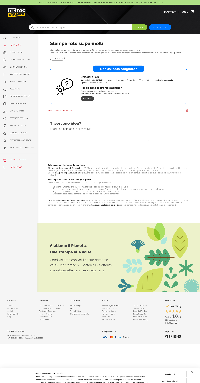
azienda (10, 305)
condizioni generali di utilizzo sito (51, 305)
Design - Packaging (140, 319)
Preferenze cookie (46, 316)
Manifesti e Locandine (16, 74)
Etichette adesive (14, 81)
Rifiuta (170, 373)
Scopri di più (57, 58)
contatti (10, 311)
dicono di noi (12, 308)
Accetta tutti (170, 360)
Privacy (41, 314)
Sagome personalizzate (17, 140)
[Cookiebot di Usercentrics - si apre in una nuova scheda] (19, 378)
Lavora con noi (13, 314)
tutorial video (75, 311)
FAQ (71, 308)
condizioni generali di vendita (50, 308)
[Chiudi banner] (192, 358)
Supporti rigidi (13, 52)
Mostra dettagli (126, 378)
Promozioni (11, 38)
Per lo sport (12, 45)
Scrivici (87, 98)
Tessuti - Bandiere (14, 103)
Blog (9, 316)
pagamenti (52, 311)
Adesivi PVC (11, 89)
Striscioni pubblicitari (109, 308)
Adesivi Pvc (106, 316)
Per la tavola (12, 167)
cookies (49, 314)
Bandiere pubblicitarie (16, 96)
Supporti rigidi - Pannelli (111, 305)
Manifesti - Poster (108, 314)
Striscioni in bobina (15, 67)
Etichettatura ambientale (79, 314)
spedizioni (43, 311)
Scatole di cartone (15, 133)
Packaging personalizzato (18, 147)
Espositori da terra (15, 118)
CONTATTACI (160, 27)
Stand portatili (13, 111)
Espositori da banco (15, 125)
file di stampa (75, 305)
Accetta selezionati (170, 367)
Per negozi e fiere (14, 160)
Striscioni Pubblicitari (16, 59)
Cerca (140, 27)
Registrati (170, 12)
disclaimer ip (44, 319)
